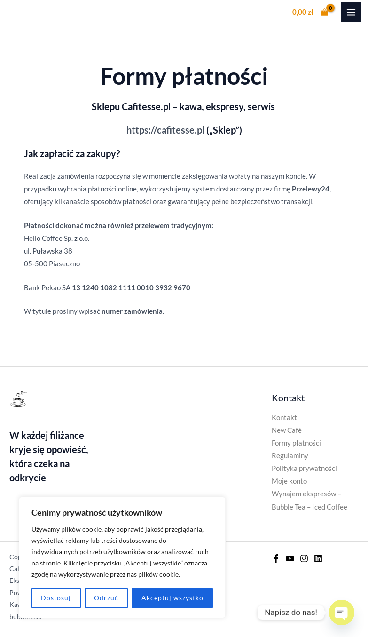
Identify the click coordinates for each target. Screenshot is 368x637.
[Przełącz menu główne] (351, 12)
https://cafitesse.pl (165, 129)
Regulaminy (290, 456)
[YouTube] (290, 558)
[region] (122, 557)
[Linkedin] (318, 558)
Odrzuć (106, 598)
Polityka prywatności (304, 468)
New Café (287, 430)
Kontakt (284, 418)
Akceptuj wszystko (172, 598)
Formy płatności (296, 443)
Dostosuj (56, 598)
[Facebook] (276, 558)
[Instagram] (304, 558)
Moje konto (289, 481)
